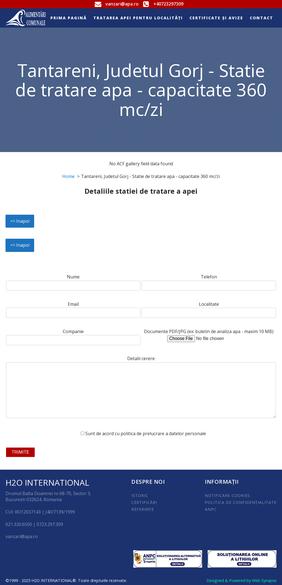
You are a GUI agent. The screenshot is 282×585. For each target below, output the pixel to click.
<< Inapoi (19, 221)
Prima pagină (68, 17)
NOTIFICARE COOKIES (227, 495)
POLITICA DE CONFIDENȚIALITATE (240, 502)
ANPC (210, 509)
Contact (261, 17)
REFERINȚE (142, 509)
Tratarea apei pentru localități (138, 17)
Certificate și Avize (216, 17)
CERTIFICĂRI (144, 502)
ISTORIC (139, 495)
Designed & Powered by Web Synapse (241, 580)
